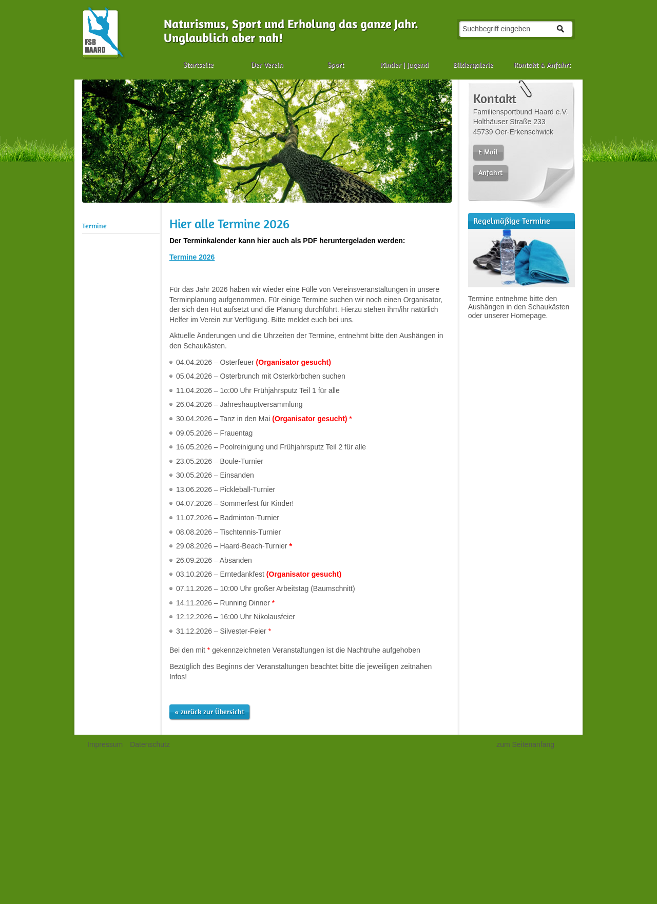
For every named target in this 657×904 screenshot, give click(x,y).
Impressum (105, 744)
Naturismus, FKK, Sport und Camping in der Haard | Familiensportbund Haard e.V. (103, 32)
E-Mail (488, 151)
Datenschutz (150, 744)
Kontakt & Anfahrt (542, 64)
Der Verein (267, 64)
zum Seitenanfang (525, 744)
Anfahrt (490, 172)
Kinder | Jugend (404, 64)
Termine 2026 (192, 257)
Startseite (198, 64)
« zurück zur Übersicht (209, 711)
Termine (94, 225)
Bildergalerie (473, 64)
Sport (335, 64)
